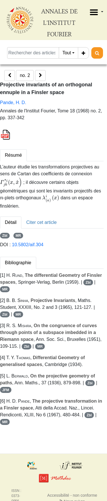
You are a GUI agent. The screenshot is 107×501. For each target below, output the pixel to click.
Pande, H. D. (13, 102)
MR (18, 236)
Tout (66, 52)
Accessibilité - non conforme (72, 495)
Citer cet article (41, 222)
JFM (5, 390)
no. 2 (25, 75)
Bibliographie (18, 262)
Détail (11, 222)
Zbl (4, 236)
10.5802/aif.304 (27, 244)
